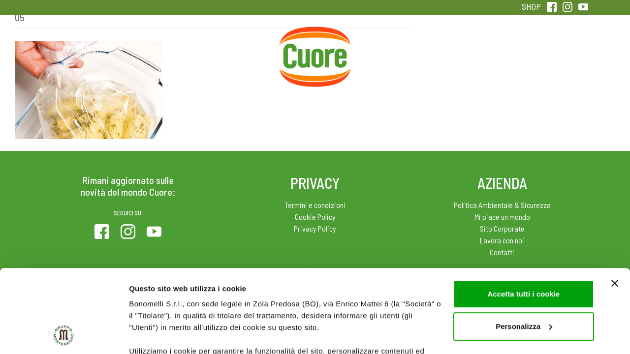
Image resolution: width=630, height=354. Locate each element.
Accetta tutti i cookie (523, 216)
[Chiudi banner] (614, 205)
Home (315, 37)
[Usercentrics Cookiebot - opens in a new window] (64, 334)
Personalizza (524, 248)
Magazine (393, 48)
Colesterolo (158, 48)
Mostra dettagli (155, 334)
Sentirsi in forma (549, 48)
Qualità (471, 48)
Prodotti (80, 48)
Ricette (237, 48)
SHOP (531, 6)
